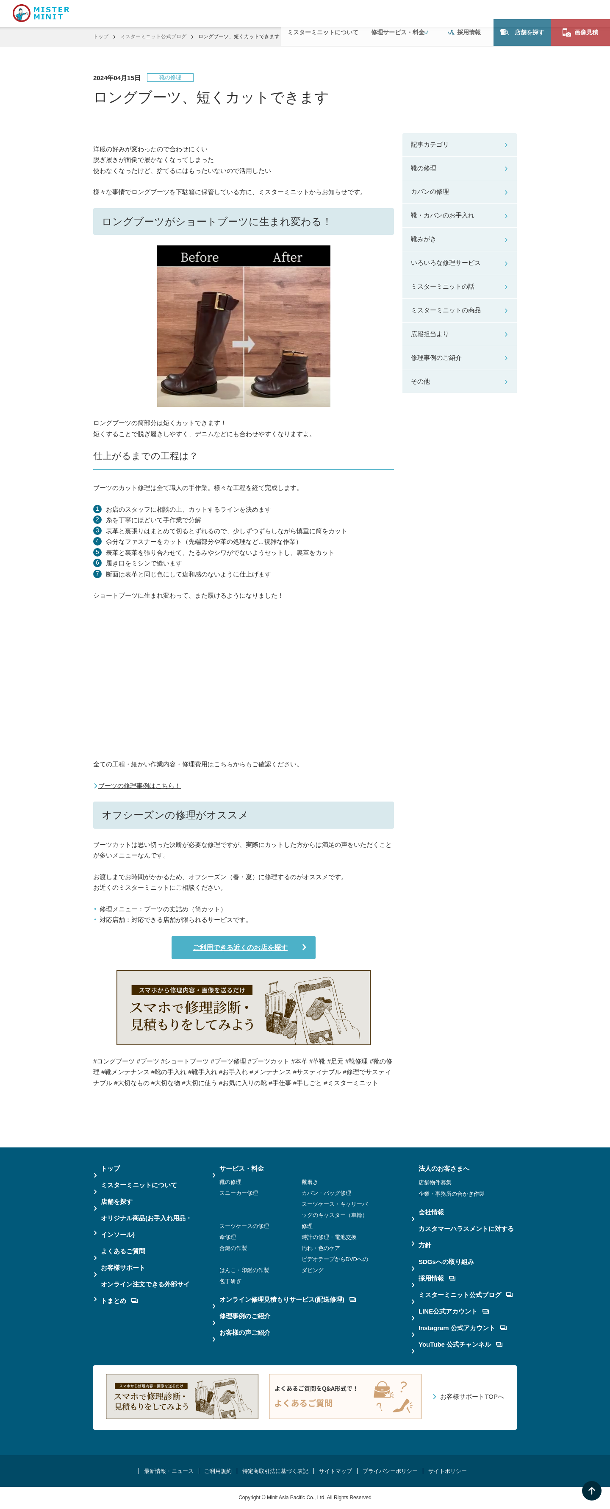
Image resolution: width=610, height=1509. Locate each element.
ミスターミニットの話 (442, 286)
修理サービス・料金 (397, 13)
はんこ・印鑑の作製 (244, 1270)
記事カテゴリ (430, 144)
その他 (420, 381)
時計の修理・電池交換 (329, 1237)
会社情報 (431, 1212)
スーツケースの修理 (244, 1226)
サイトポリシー (447, 1471)
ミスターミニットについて (322, 13)
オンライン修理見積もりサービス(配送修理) (287, 1299)
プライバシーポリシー (390, 1471)
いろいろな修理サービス (446, 262)
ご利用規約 (218, 1471)
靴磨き (310, 1182)
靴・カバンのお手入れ (442, 215)
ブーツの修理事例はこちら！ (139, 785)
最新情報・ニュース (169, 1471)
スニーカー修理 (238, 1193)
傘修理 (227, 1237)
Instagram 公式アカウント (463, 1327)
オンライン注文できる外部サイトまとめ (145, 1292)
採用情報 (464, 13)
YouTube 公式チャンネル (460, 1344)
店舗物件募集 (435, 1182)
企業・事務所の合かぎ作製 (452, 1194)
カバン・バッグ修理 (326, 1193)
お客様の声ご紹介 (244, 1332)
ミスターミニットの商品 (446, 310)
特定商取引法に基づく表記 (275, 1471)
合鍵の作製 (233, 1248)
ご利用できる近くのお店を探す (238, 947)
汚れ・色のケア (321, 1248)
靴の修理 (423, 168)
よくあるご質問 (123, 1251)
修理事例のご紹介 (436, 357)
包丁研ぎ (230, 1281)
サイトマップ (335, 1471)
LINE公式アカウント (454, 1311)
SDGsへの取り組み (446, 1261)
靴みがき (423, 238)
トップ (100, 36)
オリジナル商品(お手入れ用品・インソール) (146, 1226)
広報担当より (430, 333)
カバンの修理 (430, 191)
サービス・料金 (241, 1168)
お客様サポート (123, 1267)
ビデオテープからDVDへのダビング (335, 1264)
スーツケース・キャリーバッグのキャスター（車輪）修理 (335, 1215)
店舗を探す (522, 12)
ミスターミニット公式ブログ (153, 36)
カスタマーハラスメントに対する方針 (466, 1237)
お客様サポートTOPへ (472, 1396)
